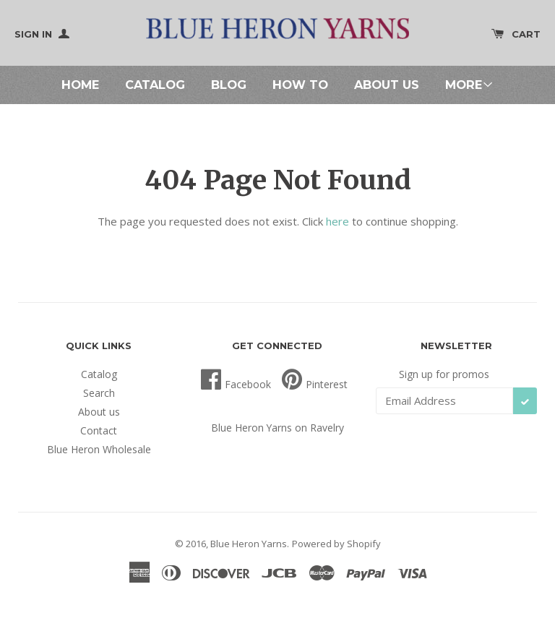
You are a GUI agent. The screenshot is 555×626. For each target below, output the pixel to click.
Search (99, 393)
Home (80, 84)
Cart (516, 34)
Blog (228, 84)
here (337, 221)
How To (300, 84)
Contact (98, 430)
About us (386, 84)
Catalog (155, 84)
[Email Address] (444, 400)
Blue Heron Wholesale (99, 449)
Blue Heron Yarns (248, 543)
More (469, 84)
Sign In (41, 34)
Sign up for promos (444, 374)
